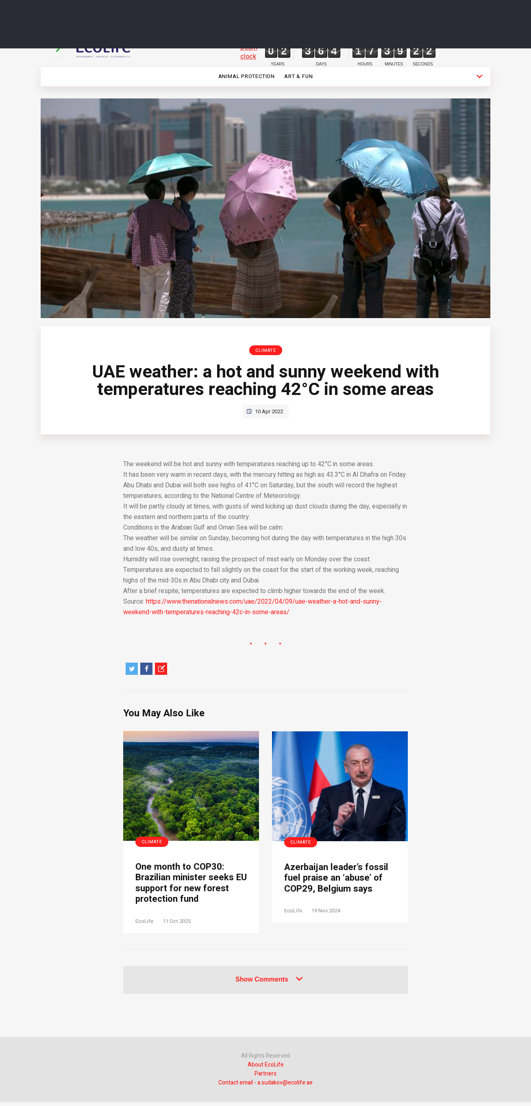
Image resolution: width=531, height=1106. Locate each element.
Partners (265, 1077)
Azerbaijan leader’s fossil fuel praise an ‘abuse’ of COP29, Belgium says (328, 885)
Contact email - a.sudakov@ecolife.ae (265, 1086)
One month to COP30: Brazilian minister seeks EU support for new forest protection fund (188, 885)
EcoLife (144, 925)
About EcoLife (266, 1069)
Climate (265, 350)
